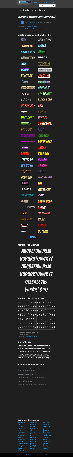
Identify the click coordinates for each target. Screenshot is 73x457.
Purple (46, 439)
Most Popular (22, 423)
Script (33, 443)
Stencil (33, 447)
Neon (33, 437)
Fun (20, 430)
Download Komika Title (30, 22)
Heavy (46, 434)
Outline (21, 439)
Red (20, 441)
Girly (32, 430)
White (46, 449)
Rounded (47, 441)
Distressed (22, 428)
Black (46, 423)
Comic (21, 29)
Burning (46, 424)
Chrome (34, 426)
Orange (46, 437)
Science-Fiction (23, 443)
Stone (46, 447)
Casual (21, 426)
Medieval (47, 436)
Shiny (33, 445)
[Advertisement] (8, 36)
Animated (34, 423)
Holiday (21, 436)
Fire (45, 428)
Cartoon (41, 29)
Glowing (21, 432)
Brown (33, 424)
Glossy (46, 430)
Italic (34, 29)
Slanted (48, 29)
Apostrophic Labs (31, 26)
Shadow (47, 443)
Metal (20, 437)
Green (33, 434)
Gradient (46, 432)
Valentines (34, 449)
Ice (32, 436)
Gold (33, 432)
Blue (20, 424)
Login (52, 2)
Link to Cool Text (41, 455)
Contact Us (30, 455)
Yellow (21, 450)
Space (46, 445)
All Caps (28, 29)
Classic (46, 426)
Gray (20, 434)
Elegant (34, 428)
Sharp (20, 445)
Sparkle (21, 447)
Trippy (20, 449)
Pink (33, 439)
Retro (33, 441)
